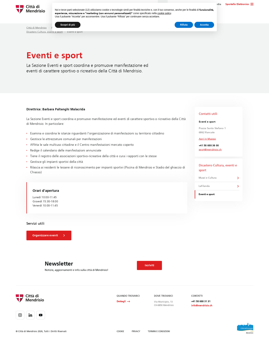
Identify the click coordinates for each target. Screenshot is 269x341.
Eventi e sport (207, 195)
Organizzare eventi (49, 235)
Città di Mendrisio (36, 27)
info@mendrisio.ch (201, 306)
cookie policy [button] (164, 13)
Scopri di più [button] (67, 24)
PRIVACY (136, 332)
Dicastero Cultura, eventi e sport (44, 31)
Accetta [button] (204, 24)
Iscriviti (151, 265)
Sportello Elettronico (239, 4)
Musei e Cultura (208, 178)
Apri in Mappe (207, 139)
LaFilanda (204, 186)
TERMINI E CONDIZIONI (159, 332)
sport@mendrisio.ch (210, 149)
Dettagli (123, 302)
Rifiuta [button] (184, 24)
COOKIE (120, 332)
